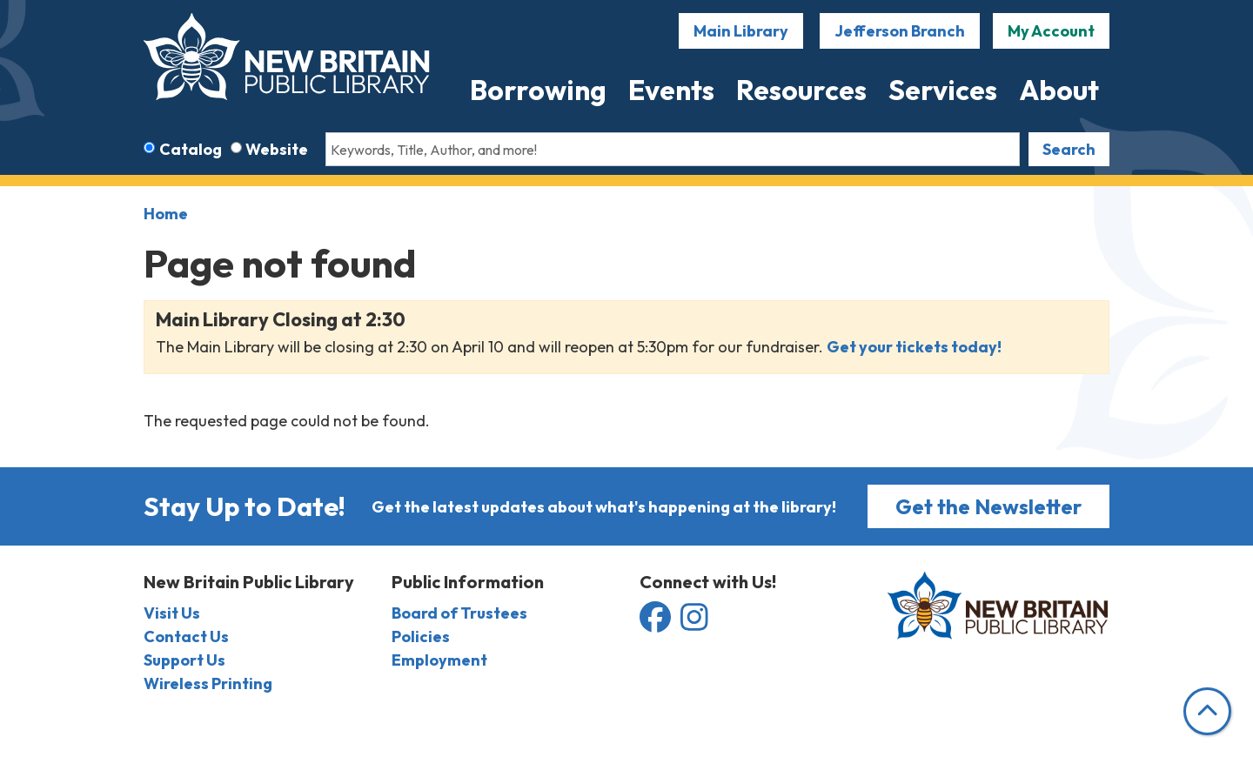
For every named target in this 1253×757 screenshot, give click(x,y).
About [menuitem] (1059, 89)
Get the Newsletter (988, 506)
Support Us (184, 660)
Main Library (741, 31)
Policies (421, 636)
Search (1069, 149)
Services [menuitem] (942, 89)
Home (166, 214)
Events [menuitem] (671, 89)
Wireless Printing (208, 683)
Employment (439, 660)
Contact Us (186, 636)
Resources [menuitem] (801, 89)
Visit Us (172, 613)
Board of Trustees (459, 613)
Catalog (190, 149)
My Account (1051, 31)
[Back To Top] (1207, 711)
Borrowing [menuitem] (538, 89)
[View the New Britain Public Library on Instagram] (694, 623)
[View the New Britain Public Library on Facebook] (656, 623)
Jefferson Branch (899, 31)
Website (276, 149)
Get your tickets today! (915, 347)
